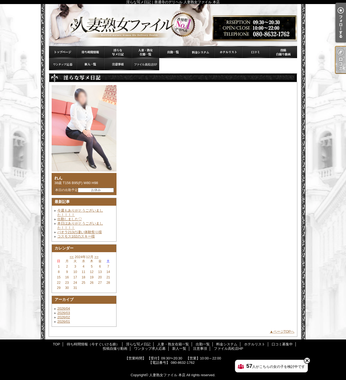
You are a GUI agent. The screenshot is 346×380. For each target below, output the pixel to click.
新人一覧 (90, 64)
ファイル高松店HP (145, 64)
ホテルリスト (228, 52)
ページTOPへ (284, 331)
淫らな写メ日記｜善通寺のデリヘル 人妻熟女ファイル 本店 (173, 25)
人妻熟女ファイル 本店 (167, 375)
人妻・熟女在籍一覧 (145, 52)
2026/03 (63, 313)
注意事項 (118, 64)
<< (71, 257)
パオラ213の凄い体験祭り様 (79, 232)
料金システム (200, 52)
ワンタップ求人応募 (62, 64)
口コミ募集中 (256, 52)
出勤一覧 (173, 52)
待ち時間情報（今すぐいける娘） (90, 52)
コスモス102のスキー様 (76, 236)
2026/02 (63, 317)
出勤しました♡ (69, 219)
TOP (62, 52)
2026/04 (63, 308)
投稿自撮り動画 (283, 52)
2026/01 (63, 321)
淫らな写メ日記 (118, 52)
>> (96, 257)
